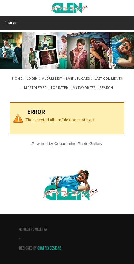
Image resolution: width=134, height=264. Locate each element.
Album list (52, 78)
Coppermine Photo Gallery (78, 143)
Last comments (108, 78)
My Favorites (84, 87)
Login (32, 78)
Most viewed (35, 87)
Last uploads (78, 78)
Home (17, 78)
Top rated (59, 87)
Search (106, 87)
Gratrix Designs (49, 248)
